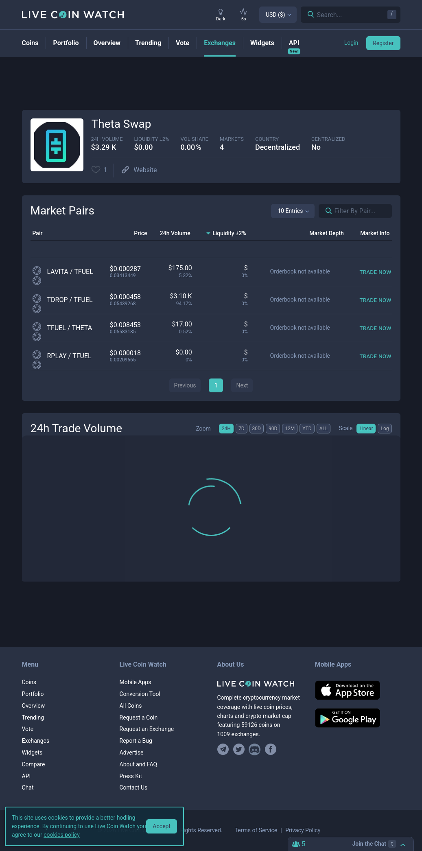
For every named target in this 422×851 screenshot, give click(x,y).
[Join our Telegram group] (224, 749)
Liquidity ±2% (151, 139)
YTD (306, 428)
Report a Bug (136, 740)
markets (232, 139)
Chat (28, 787)
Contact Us (134, 787)
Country (267, 139)
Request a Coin (139, 717)
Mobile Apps (135, 682)
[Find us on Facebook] (270, 749)
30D (256, 428)
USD (275, 14)
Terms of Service (256, 830)
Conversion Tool (140, 694)
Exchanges (36, 740)
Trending (33, 717)
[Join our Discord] (254, 749)
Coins (29, 682)
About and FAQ (138, 764)
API (26, 776)
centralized (328, 139)
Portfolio (33, 694)
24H (226, 428)
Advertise (132, 752)
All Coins (131, 705)
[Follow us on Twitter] (239, 749)
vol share (194, 139)
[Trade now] (375, 272)
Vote (28, 729)
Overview (33, 705)
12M (290, 428)
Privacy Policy (302, 830)
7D (241, 428)
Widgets (32, 752)
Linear (366, 428)
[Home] (260, 683)
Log (384, 428)
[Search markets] (326, 211)
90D (273, 428)
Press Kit (131, 776)
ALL (323, 428)
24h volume (107, 139)
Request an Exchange (147, 729)
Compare (33, 764)
